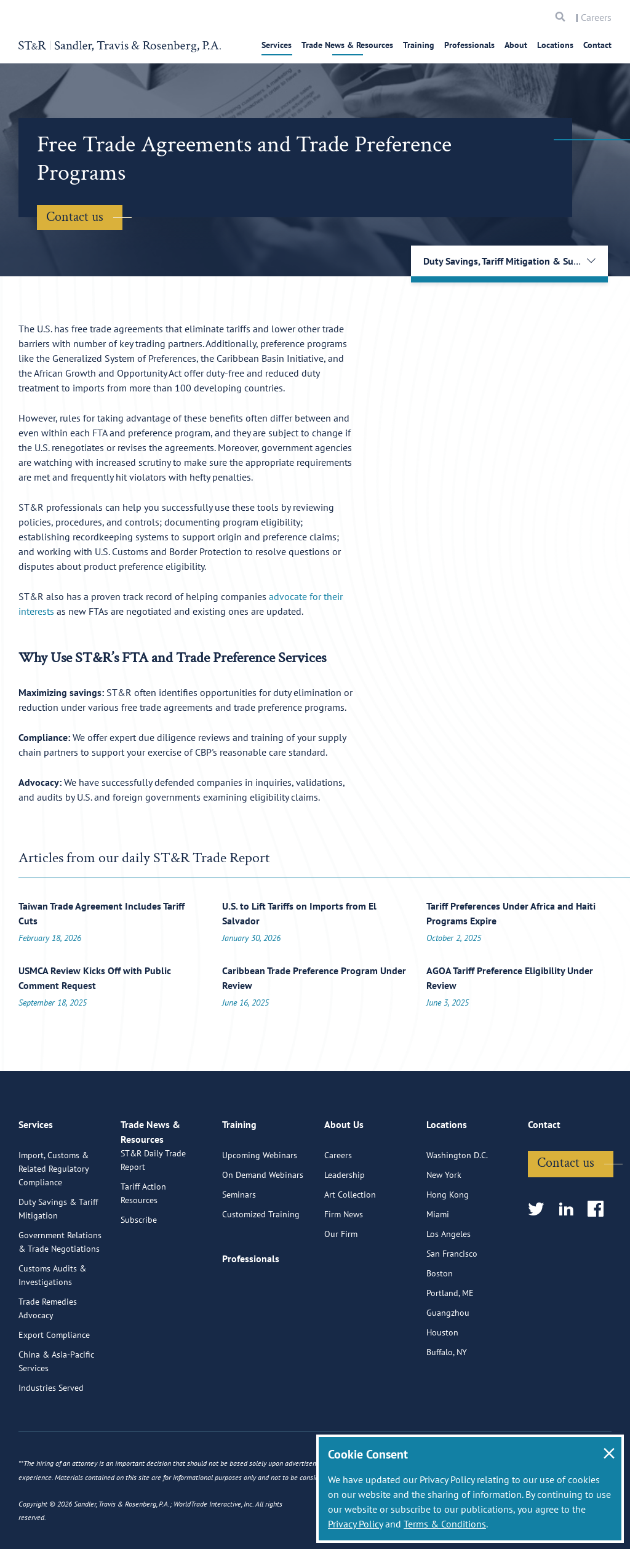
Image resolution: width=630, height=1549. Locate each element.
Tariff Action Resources (143, 1256)
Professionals (469, 44)
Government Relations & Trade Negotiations (60, 1290)
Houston (442, 1381)
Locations (555, 44)
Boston (439, 1321)
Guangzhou (447, 1361)
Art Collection (350, 1243)
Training (418, 44)
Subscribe (139, 1282)
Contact (597, 44)
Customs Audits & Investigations (52, 1323)
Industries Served (51, 1436)
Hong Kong (447, 1243)
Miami (437, 1262)
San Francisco (451, 1302)
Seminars (239, 1243)
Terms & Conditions (445, 1524)
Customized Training (261, 1262)
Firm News (343, 1262)
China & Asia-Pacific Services (56, 1410)
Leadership (344, 1223)
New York (443, 1223)
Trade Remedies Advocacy (47, 1357)
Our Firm (340, 1282)
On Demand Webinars (262, 1223)
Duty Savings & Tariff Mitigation (58, 1257)
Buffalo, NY (446, 1400)
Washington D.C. (457, 1203)
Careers (596, 17)
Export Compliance (54, 1383)
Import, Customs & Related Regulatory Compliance (53, 1217)
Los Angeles (448, 1282)
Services (276, 44)
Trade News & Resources (347, 44)
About (515, 44)
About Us (344, 1178)
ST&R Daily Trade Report (153, 1223)
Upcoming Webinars (259, 1203)
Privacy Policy (355, 1524)
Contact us (74, 217)
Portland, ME (450, 1341)
